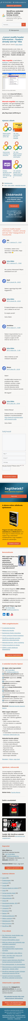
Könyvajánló (5, 906)
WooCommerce (6, 923)
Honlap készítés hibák (8, 893)
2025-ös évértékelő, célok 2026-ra (12, 953)
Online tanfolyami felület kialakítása (13, 635)
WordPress (5, 926)
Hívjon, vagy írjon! (14, 759)
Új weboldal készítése (8, 628)
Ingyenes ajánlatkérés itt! (13, 868)
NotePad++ (5, 62)
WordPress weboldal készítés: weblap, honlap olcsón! (14, 13)
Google (4, 885)
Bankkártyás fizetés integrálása (11, 633)
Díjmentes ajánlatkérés (14, 6)
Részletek (5, 759)
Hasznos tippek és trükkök (10, 888)
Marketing (5, 911)
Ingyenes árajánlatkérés (14, 655)
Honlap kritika (6, 895)
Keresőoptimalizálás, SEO (9, 903)
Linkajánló (5, 908)
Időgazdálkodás (7, 898)
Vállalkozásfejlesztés (8, 916)
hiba (5, 185)
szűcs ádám (11, 185)
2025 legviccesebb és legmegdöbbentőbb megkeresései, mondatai (12, 948)
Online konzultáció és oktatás (11, 645)
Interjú (4, 901)
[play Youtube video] (14, 809)
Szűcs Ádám (10, 261)
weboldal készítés (20, 185)
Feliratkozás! (14, 206)
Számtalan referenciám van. (11, 734)
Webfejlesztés (8, 183)
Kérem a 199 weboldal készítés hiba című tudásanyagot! (14, 1003)
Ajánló (4, 878)
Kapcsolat (14, 496)
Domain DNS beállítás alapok (10, 940)
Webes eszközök (7, 918)
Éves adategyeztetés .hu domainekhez (13, 964)
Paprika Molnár (15, 792)
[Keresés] (24, 24)
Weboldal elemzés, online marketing (13, 642)
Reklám (4, 913)
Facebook (5, 883)
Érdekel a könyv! (14, 543)
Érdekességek (6, 880)
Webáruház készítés (8, 630)
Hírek (3, 890)
